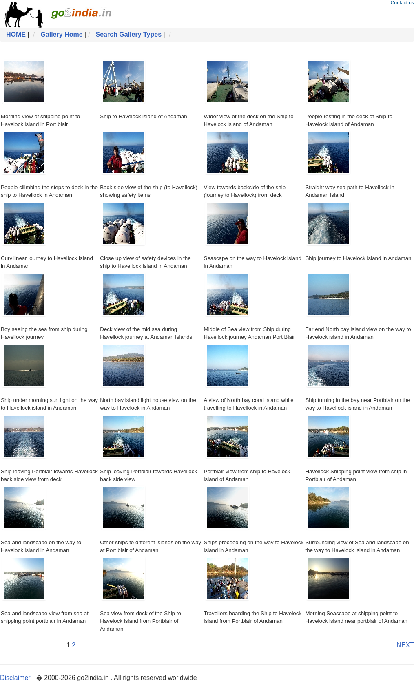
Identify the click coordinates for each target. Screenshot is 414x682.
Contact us (402, 3)
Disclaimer (15, 677)
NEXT (405, 645)
